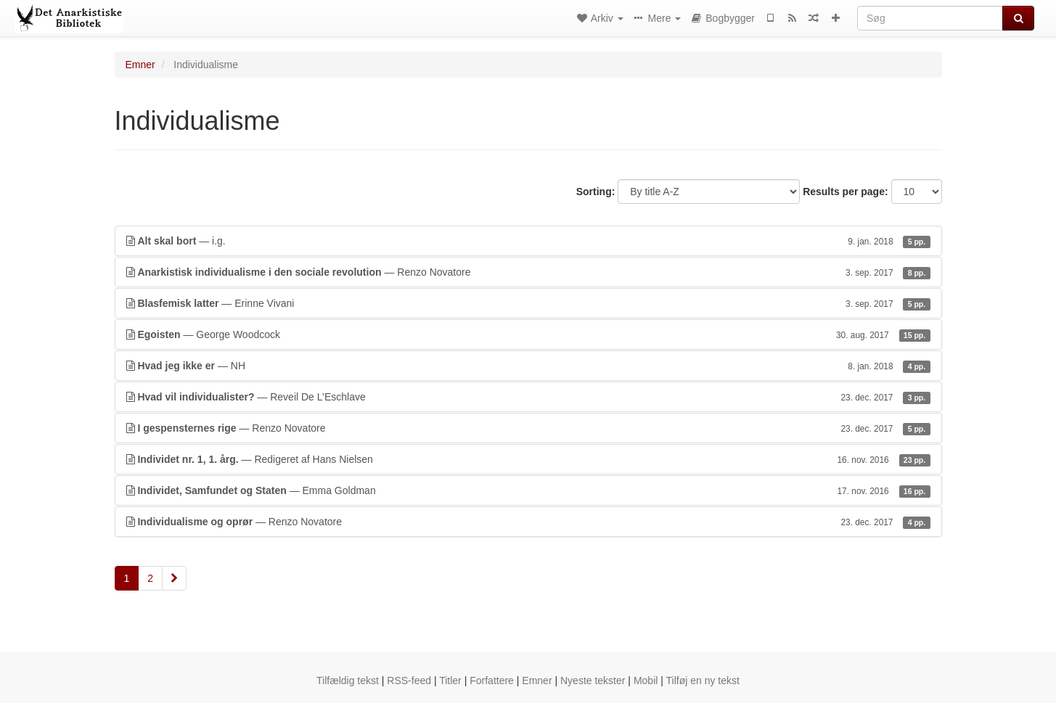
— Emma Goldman (528, 490)
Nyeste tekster (592, 680)
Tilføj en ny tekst (703, 680)
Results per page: (845, 191)
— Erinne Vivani (528, 303)
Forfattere (492, 680)
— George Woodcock (528, 334)
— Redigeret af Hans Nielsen (528, 459)
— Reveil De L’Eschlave (528, 397)
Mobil (646, 680)
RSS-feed (409, 680)
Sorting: (595, 191)
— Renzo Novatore (528, 272)
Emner (140, 64)
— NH (528, 365)
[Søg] (930, 18)
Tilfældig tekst (347, 680)
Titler (450, 680)
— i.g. (528, 241)
